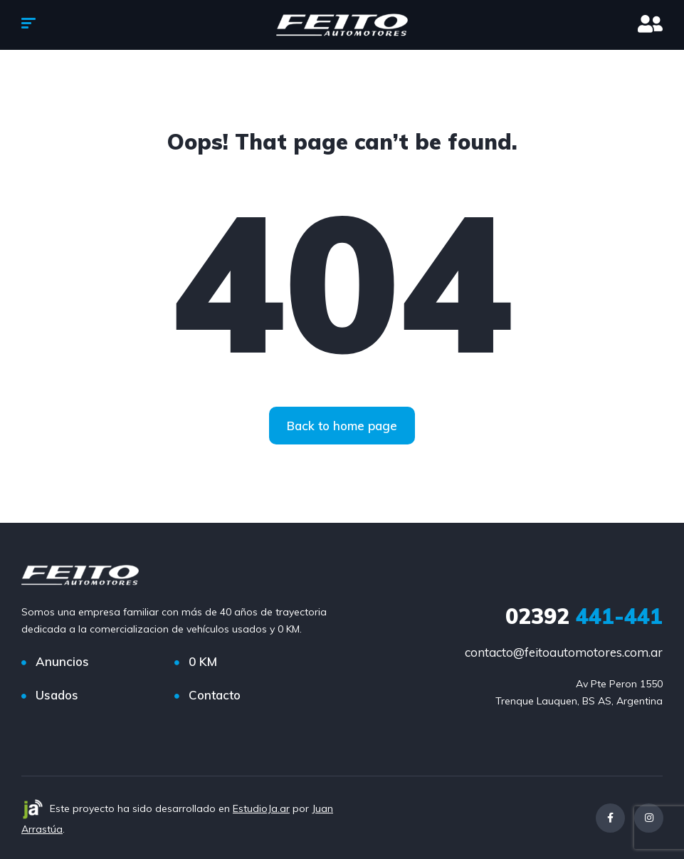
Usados (57, 694)
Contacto (215, 694)
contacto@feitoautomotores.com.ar (564, 652)
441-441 (584, 616)
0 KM (203, 661)
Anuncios (62, 661)
